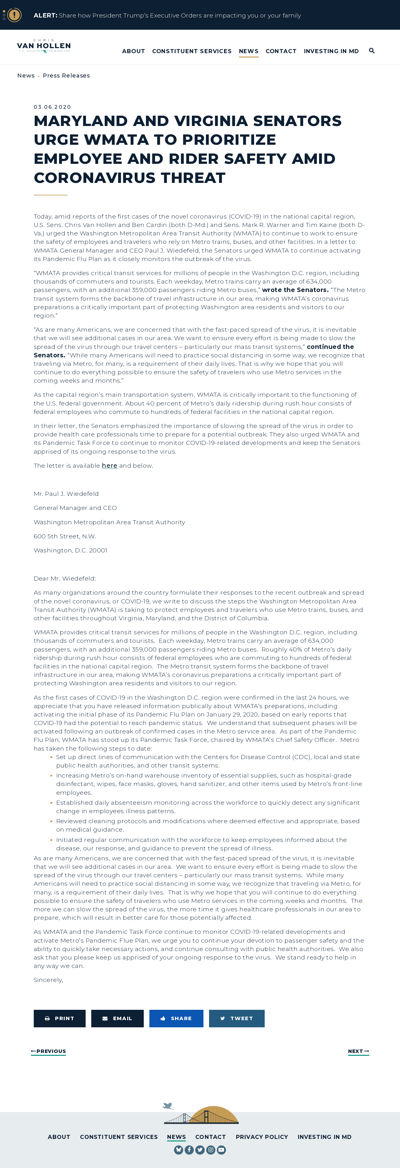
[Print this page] (60, 1018)
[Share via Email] (117, 1018)
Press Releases (66, 75)
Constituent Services (192, 51)
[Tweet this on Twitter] (237, 1018)
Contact (281, 51)
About (133, 51)
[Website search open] (368, 51)
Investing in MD (331, 51)
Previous (51, 1051)
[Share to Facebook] (176, 1018)
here (110, 465)
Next (355, 1051)
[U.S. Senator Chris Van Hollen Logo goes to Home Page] (48, 46)
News (249, 51)
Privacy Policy (262, 1137)
